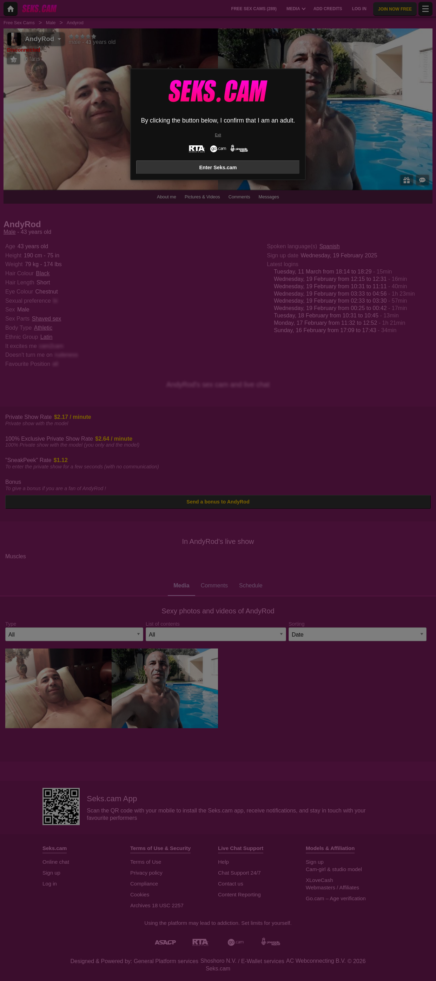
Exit (218, 135)
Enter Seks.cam (218, 167)
